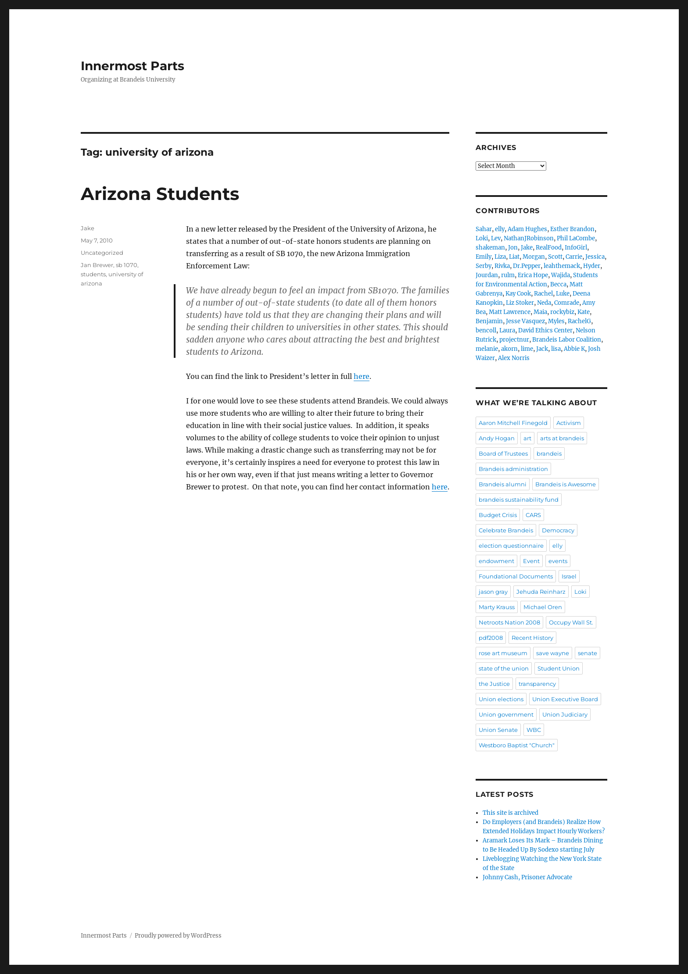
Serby (483, 266)
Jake (87, 228)
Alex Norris (514, 358)
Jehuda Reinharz (541, 591)
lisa (556, 349)
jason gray (493, 591)
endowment (496, 560)
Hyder (591, 266)
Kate (583, 312)
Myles (556, 321)
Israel (569, 576)
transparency (537, 683)
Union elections (501, 699)
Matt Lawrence (509, 312)
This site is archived (510, 813)
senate (587, 652)
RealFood (549, 247)
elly (500, 229)
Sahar (484, 229)
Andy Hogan (497, 438)
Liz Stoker (520, 303)
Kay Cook (518, 293)
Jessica (595, 256)
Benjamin (489, 321)
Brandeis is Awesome (565, 484)
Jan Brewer (97, 264)
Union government (506, 714)
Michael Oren (542, 606)
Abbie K (574, 349)
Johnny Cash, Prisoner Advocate (527, 877)
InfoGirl (576, 247)
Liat (514, 256)
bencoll (486, 330)
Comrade (566, 303)
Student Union (559, 668)
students (93, 274)
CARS (533, 514)
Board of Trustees (503, 453)
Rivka (502, 266)
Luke (563, 293)
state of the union (504, 668)
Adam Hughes (527, 229)
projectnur (514, 339)
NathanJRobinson (529, 238)
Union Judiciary (565, 714)
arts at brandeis (562, 438)
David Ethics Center (545, 330)
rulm (508, 275)
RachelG (579, 321)
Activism (568, 422)
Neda (544, 303)
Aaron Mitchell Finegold (513, 422)
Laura (507, 330)
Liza (500, 256)
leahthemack (562, 266)
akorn (509, 349)
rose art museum (503, 652)
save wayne (552, 652)
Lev (496, 238)
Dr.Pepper (527, 266)
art (527, 438)
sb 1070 (126, 264)
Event (531, 560)
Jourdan (487, 275)
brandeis (549, 453)
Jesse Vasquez (525, 321)
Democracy (558, 530)
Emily (483, 256)
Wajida (560, 275)
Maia (540, 312)
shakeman (490, 247)
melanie (487, 349)
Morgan (534, 256)
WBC (534, 729)
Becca (558, 284)
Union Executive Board (565, 699)
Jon (513, 247)
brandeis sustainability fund (519, 499)
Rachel (543, 293)
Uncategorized (102, 252)
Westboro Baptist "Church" (517, 745)
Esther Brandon (572, 229)
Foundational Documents (516, 576)
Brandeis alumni (503, 484)
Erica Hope (533, 275)
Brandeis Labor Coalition (566, 339)
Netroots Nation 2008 (509, 622)
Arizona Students (160, 193)
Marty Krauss (497, 606)
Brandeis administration (513, 468)
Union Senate (498, 729)
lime (527, 349)
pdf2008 (491, 637)
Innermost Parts (132, 65)
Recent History (532, 637)
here (361, 376)
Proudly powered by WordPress (178, 935)
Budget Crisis (498, 514)
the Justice (494, 683)
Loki (482, 238)
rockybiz (562, 312)
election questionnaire (511, 545)
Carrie (574, 256)
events (557, 560)
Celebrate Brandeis (506, 530)
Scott (555, 256)
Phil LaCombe (576, 238)
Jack (542, 349)
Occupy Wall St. (571, 622)
